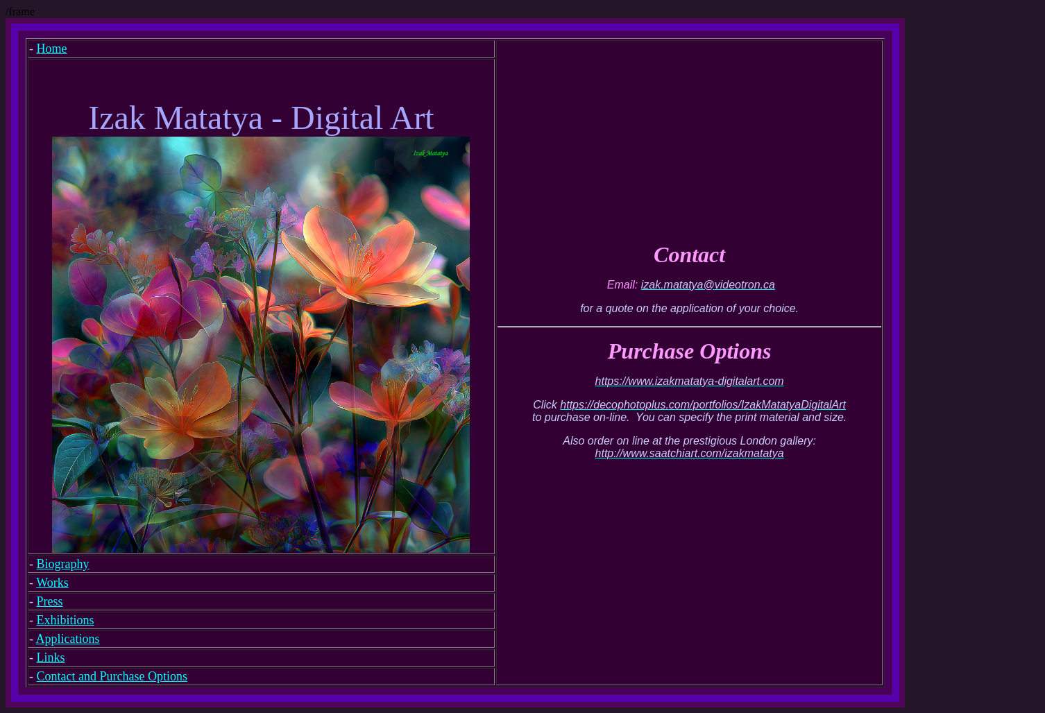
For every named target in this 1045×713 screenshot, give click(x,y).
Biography (63, 564)
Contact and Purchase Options (112, 676)
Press (50, 601)
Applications (68, 639)
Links (51, 657)
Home (52, 48)
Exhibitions (65, 620)
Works (52, 583)
